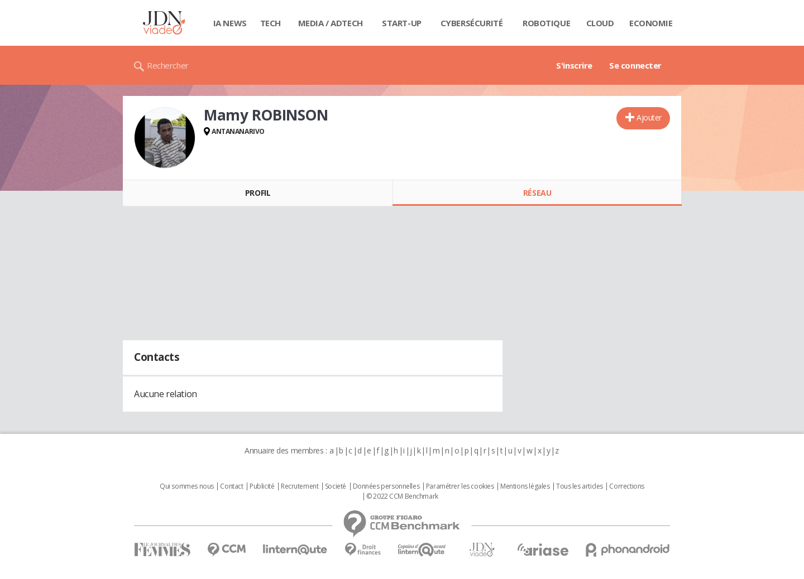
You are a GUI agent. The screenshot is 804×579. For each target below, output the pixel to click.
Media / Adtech (330, 22)
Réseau (537, 192)
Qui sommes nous (187, 486)
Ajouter (649, 117)
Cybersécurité (472, 22)
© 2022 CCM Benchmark (402, 496)
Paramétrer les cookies (460, 486)
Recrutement (299, 486)
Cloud (600, 22)
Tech (270, 22)
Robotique (546, 22)
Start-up (402, 22)
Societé (335, 486)
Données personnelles (386, 486)
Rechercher (168, 65)
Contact (231, 486)
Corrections (626, 486)
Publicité (262, 486)
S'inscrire (574, 65)
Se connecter (635, 65)
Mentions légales (524, 486)
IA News (230, 22)
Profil (257, 192)
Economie (651, 22)
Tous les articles (579, 486)
